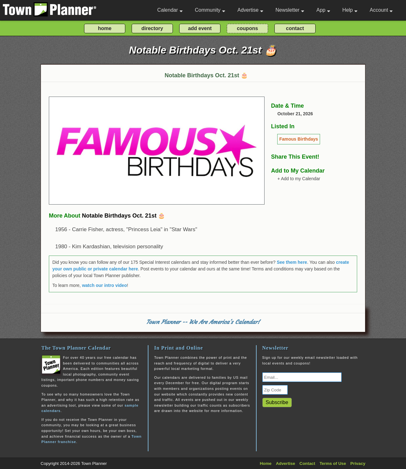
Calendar (170, 10)
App (323, 10)
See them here (292, 262)
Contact (307, 463)
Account (381, 10)
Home (266, 463)
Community (210, 10)
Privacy (357, 463)
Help (349, 10)
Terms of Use (332, 463)
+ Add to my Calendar (298, 178)
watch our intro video (104, 285)
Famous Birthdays (298, 139)
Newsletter (290, 10)
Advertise (250, 10)
